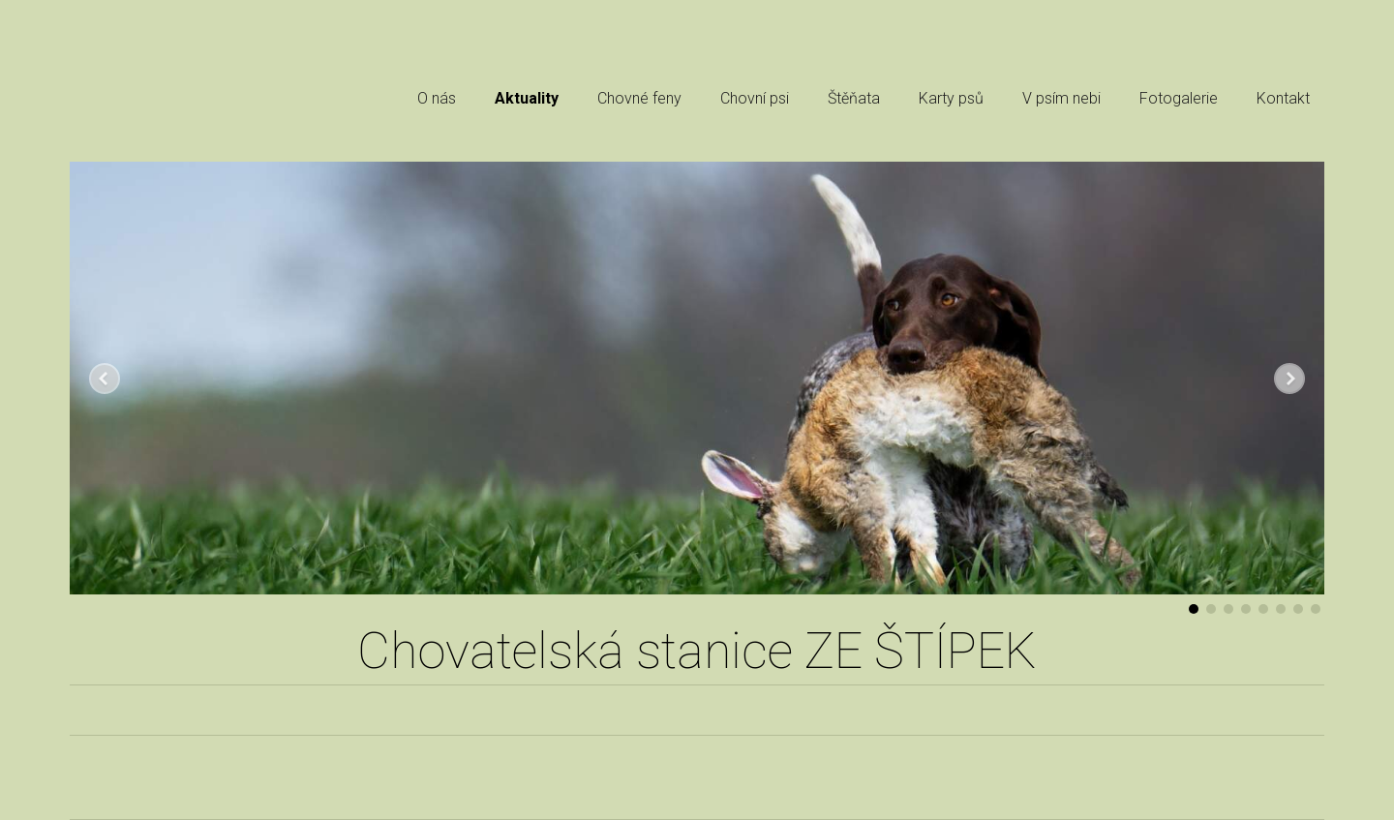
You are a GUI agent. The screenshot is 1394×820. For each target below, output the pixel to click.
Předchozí (104, 378)
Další (1289, 378)
